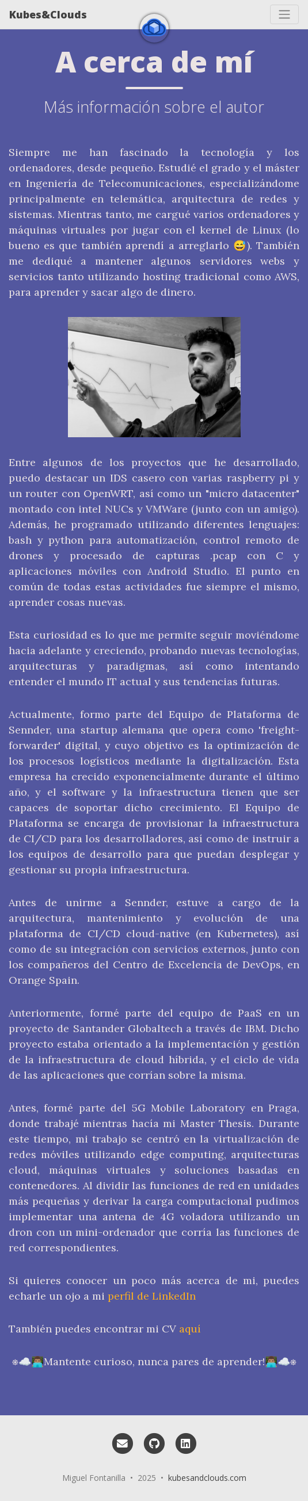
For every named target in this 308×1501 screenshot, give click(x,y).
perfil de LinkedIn (152, 1296)
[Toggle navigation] (284, 14)
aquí (190, 1328)
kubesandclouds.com (207, 1477)
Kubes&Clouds (48, 14)
